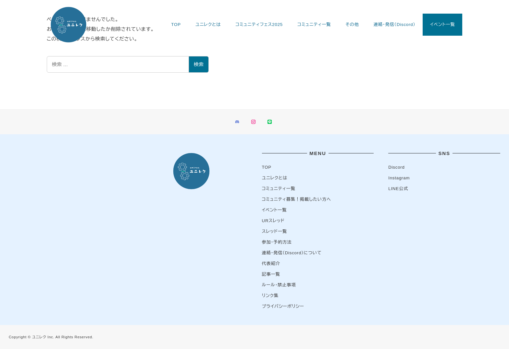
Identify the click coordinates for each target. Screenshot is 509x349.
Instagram (399, 177)
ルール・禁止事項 (279, 285)
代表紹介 (271, 263)
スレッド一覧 (274, 231)
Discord (396, 167)
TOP (266, 167)
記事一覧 (271, 274)
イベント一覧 (274, 210)
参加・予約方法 (277, 242)
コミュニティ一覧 (278, 188)
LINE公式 (398, 188)
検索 (199, 64)
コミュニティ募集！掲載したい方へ (296, 199)
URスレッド (273, 220)
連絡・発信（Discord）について (292, 252)
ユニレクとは (274, 177)
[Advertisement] (65, 194)
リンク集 (270, 295)
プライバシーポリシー (283, 306)
